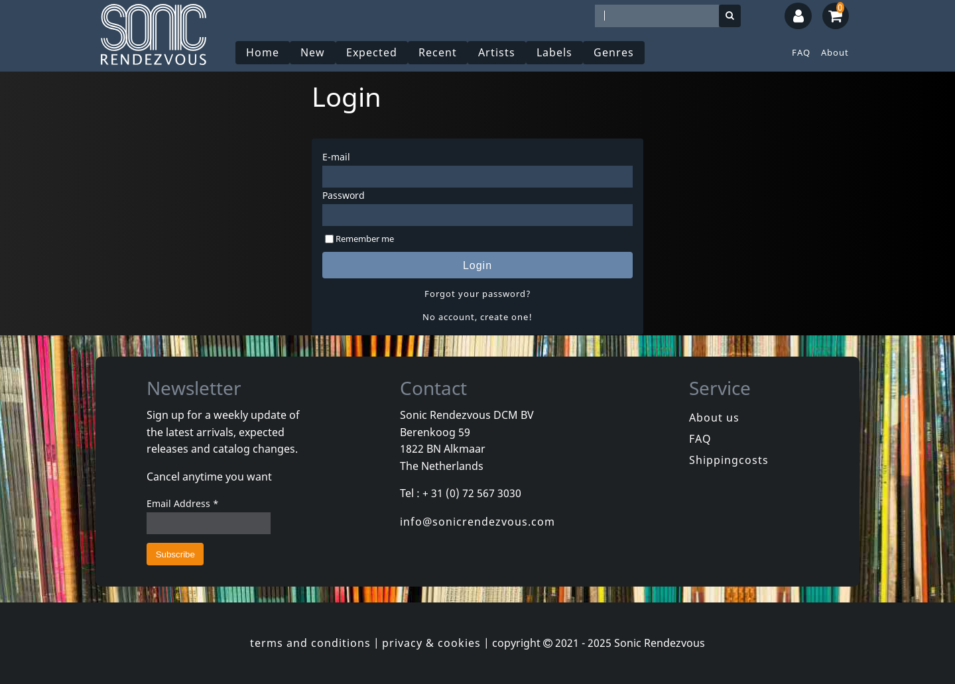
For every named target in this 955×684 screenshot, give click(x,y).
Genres (614, 52)
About (835, 52)
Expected (371, 52)
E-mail (336, 156)
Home (262, 52)
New (312, 52)
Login (477, 265)
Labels (554, 52)
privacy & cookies (431, 643)
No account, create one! (477, 317)
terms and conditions (310, 643)
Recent (437, 52)
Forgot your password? (477, 294)
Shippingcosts (729, 460)
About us (714, 417)
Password (343, 195)
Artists (496, 52)
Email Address (183, 503)
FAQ (801, 52)
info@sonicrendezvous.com (477, 521)
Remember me (365, 239)
